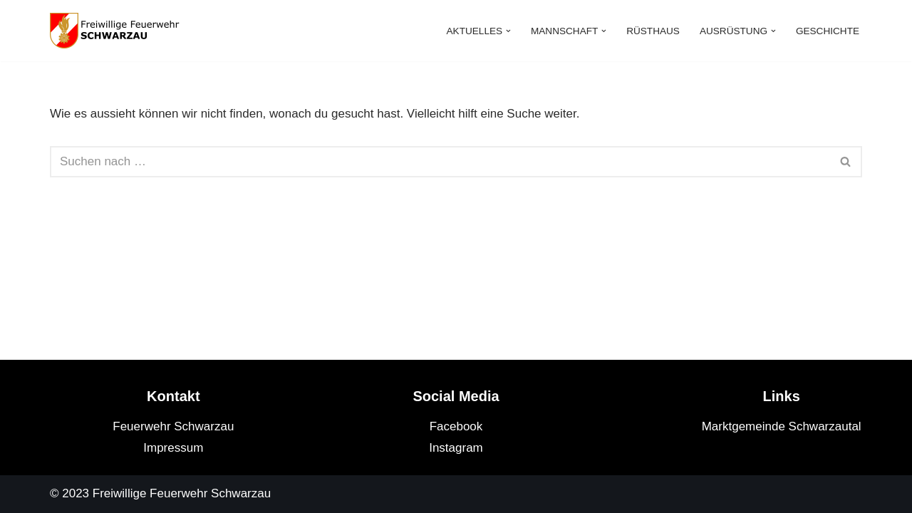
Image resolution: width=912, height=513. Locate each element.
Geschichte (827, 31)
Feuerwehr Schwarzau (173, 426)
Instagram (456, 448)
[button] (508, 30)
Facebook (456, 426)
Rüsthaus (653, 31)
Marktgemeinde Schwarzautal (781, 426)
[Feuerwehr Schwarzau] (121, 30)
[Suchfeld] (440, 161)
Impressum (173, 448)
